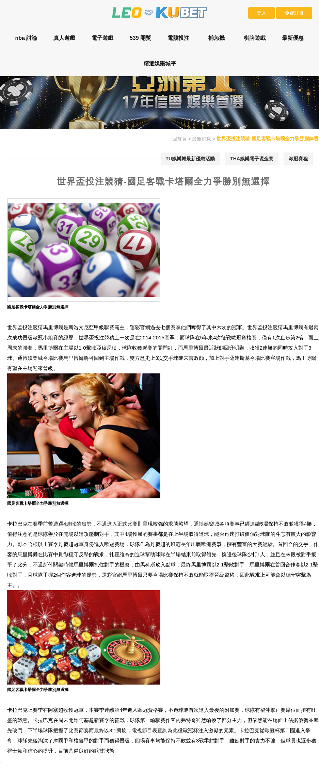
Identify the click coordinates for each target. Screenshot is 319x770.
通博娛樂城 (30, 358)
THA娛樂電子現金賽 (251, 158)
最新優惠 (293, 38)
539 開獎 (140, 38)
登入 (261, 13)
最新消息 (201, 139)
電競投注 (178, 38)
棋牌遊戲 (255, 38)
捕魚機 (216, 38)
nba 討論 (26, 38)
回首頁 (179, 139)
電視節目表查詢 (150, 730)
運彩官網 (140, 327)
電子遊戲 (102, 38)
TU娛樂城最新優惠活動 (190, 158)
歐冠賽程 (298, 158)
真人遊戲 (64, 38)
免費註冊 (294, 13)
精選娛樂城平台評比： (159, 68)
